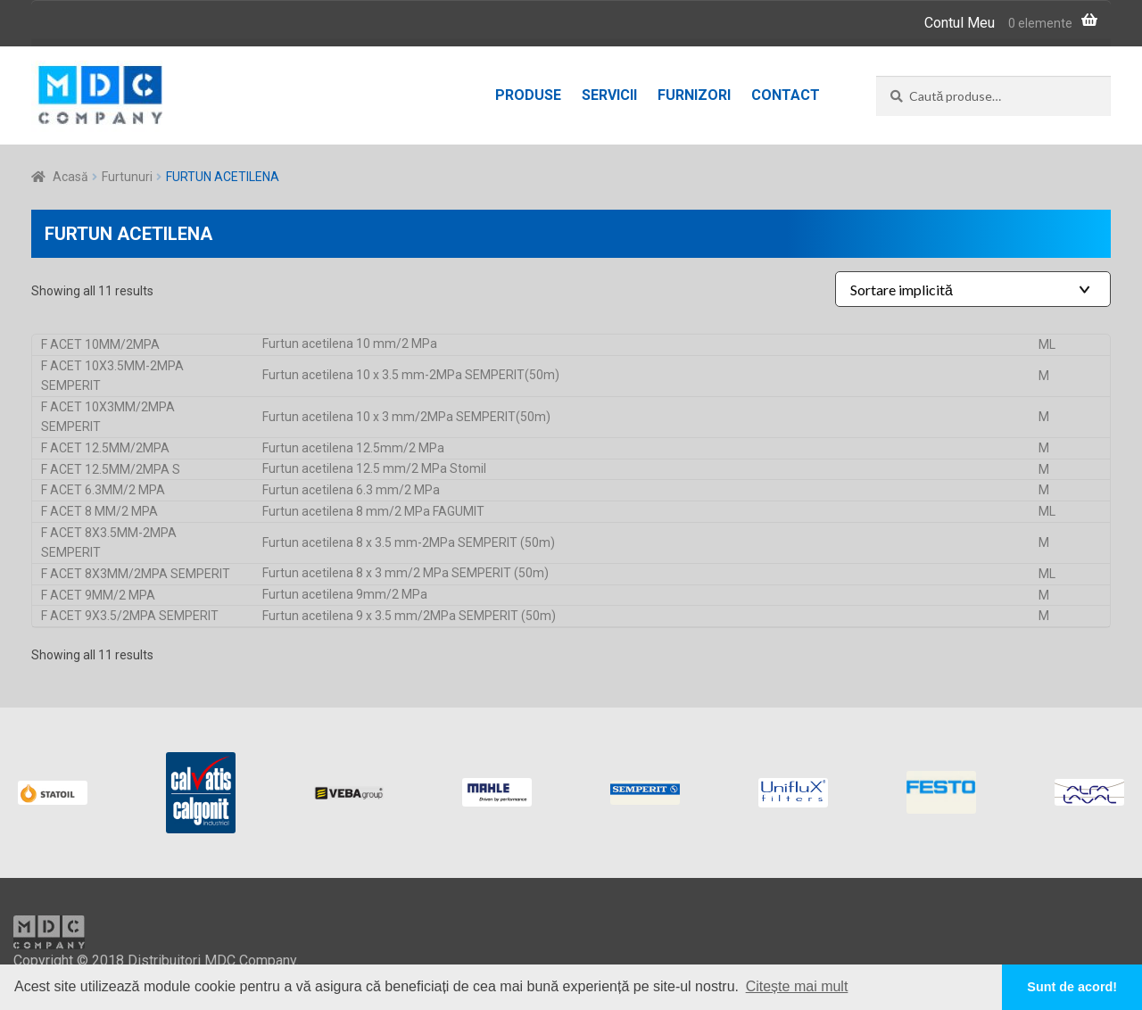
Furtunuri (127, 177)
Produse (528, 95)
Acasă (70, 177)
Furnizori (694, 95)
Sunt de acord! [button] (1072, 987)
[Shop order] (973, 289)
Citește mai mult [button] (797, 986)
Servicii (609, 95)
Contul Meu (959, 22)
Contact (785, 95)
